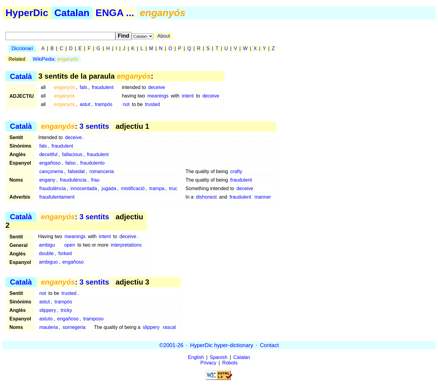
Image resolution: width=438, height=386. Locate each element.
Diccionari (22, 48)
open (69, 245)
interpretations (126, 245)
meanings (158, 95)
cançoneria (51, 171)
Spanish (219, 357)
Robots (230, 362)
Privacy (208, 362)
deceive (156, 87)
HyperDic (26, 12)
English (196, 357)
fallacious (72, 154)
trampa (157, 188)
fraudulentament (57, 197)
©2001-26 (171, 345)
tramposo (93, 318)
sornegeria (74, 327)
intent (188, 95)
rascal (169, 327)
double (46, 253)
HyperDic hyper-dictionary (221, 345)
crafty (236, 171)
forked (65, 253)
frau (95, 180)
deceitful (48, 154)
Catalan (72, 12)
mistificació (132, 188)
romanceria (101, 171)
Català (21, 76)
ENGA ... (115, 12)
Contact (269, 345)
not (126, 104)
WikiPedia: (55, 59)
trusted (152, 104)
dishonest (206, 197)
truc (173, 188)
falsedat (76, 171)
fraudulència (73, 180)
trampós (104, 104)
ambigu (47, 245)
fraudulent (102, 87)
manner (263, 197)
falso (70, 163)
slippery (47, 310)
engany (47, 180)
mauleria (48, 327)
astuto (46, 318)
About (163, 36)
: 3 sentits (75, 126)
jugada (109, 188)
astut (85, 104)
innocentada (84, 188)
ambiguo (48, 262)
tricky (66, 310)
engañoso (50, 163)
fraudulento (92, 163)
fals (83, 87)
